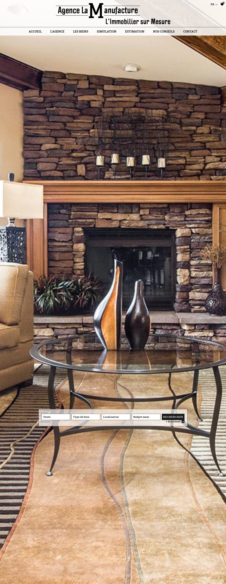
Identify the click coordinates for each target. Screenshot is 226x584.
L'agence (57, 31)
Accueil (35, 31)
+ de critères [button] (175, 421)
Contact (190, 31)
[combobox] (56, 417)
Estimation (134, 31)
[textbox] (86, 416)
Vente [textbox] (47, 416)
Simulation (106, 31)
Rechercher (173, 416)
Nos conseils (164, 31)
